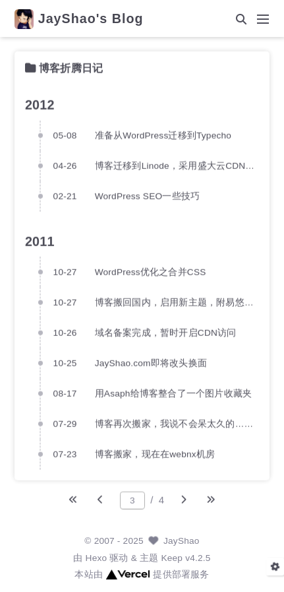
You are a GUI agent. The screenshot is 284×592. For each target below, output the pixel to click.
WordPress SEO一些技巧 (147, 196)
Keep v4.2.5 (185, 558)
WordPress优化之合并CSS (150, 272)
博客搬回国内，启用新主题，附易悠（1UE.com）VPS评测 (177, 302)
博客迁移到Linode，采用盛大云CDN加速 (177, 165)
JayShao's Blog (91, 19)
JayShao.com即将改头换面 (151, 363)
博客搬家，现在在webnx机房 (155, 454)
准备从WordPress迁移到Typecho (163, 135)
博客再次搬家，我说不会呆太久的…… (174, 423)
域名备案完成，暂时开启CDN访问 (166, 332)
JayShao (181, 541)
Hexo (96, 558)
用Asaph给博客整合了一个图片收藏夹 (173, 393)
